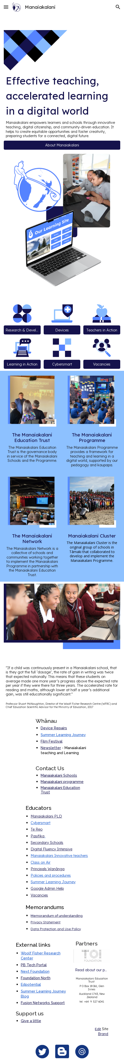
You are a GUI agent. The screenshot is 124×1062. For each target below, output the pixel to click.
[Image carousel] (92, 956)
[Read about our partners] (92, 970)
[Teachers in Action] (102, 330)
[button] (6, 7)
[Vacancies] (102, 364)
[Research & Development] (22, 330)
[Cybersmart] (62, 364)
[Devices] (62, 330)
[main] (62, 105)
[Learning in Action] (22, 364)
